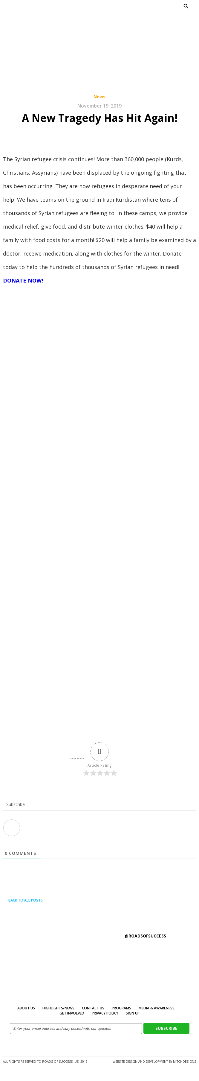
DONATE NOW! (23, 280)
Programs (121, 1008)
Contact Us (93, 1008)
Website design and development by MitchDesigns (154, 1061)
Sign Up (133, 1013)
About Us (26, 1008)
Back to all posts (23, 900)
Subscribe (166, 1028)
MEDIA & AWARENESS (156, 1008)
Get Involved (71, 1013)
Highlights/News (58, 1008)
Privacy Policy (105, 1013)
